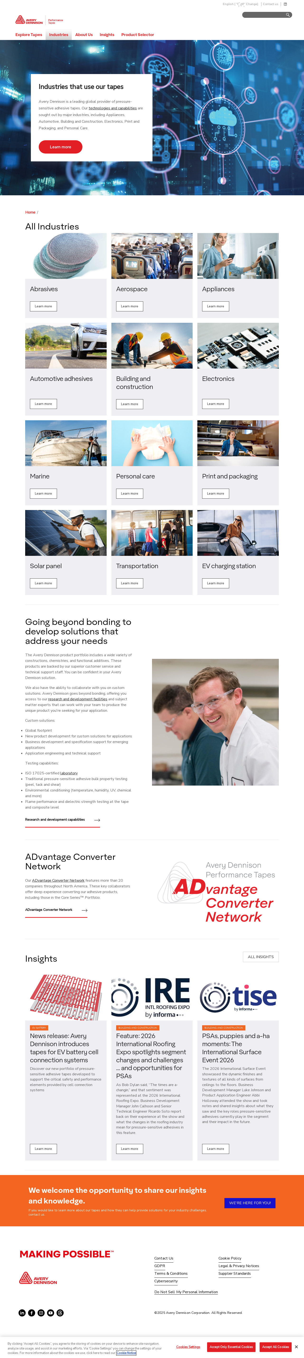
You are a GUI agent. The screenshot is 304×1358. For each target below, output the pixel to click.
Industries (58, 34)
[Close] (296, 1347)
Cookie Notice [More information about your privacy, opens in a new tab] (126, 1353)
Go (285, 15)
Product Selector (137, 34)
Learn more (60, 146)
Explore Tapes (28, 34)
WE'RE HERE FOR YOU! (250, 1203)
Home (30, 212)
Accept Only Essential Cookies (231, 1347)
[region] (152, 1347)
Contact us (270, 4)
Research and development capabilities (62, 820)
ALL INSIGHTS (261, 957)
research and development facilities (77, 699)
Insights (107, 34)
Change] (252, 4)
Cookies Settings (188, 1347)
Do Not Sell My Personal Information (186, 1292)
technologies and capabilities (113, 108)
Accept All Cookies (275, 1347)
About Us (84, 34)
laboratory (69, 773)
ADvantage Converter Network (58, 880)
